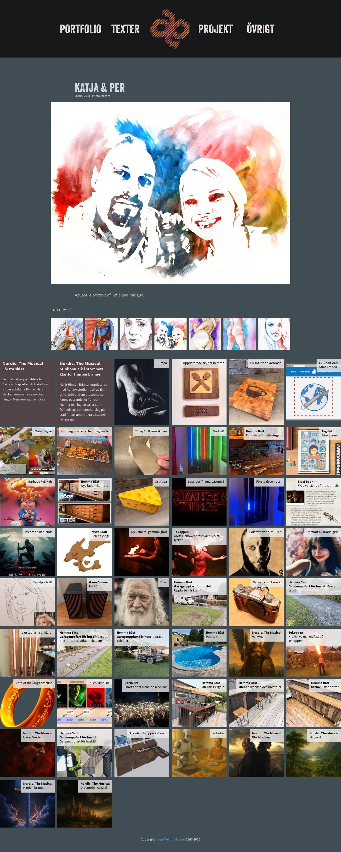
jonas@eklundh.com (170, 839)
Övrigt (260, 28)
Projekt (215, 28)
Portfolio (80, 28)
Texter (125, 28)
